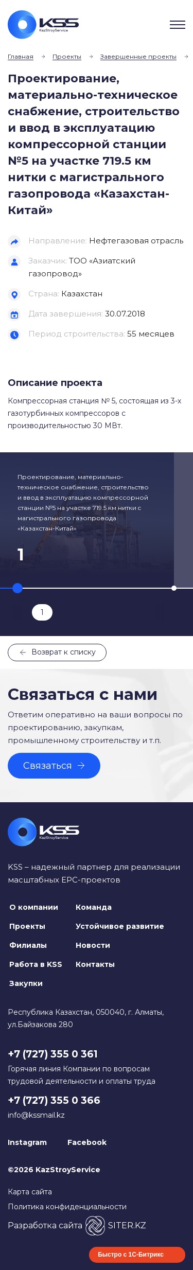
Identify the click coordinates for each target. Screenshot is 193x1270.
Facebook (87, 1142)
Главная (20, 56)
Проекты (66, 56)
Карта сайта (30, 1191)
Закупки (26, 983)
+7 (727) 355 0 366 (54, 1100)
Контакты (95, 964)
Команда (94, 907)
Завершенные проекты (138, 56)
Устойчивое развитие (120, 926)
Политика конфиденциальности (67, 1206)
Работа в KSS (35, 964)
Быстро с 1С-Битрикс (131, 1254)
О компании (33, 907)
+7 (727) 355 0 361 (53, 1054)
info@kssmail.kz (36, 1115)
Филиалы (28, 945)
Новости (93, 945)
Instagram (27, 1142)
